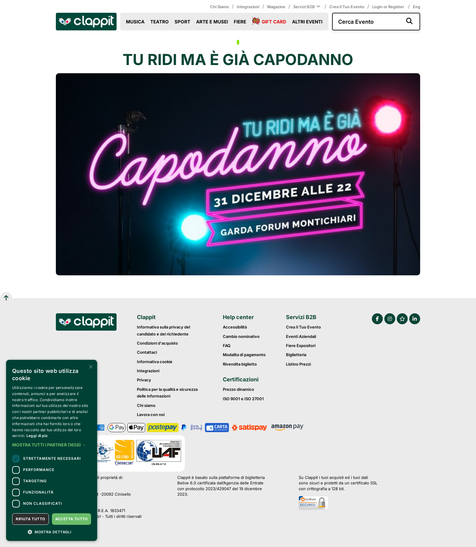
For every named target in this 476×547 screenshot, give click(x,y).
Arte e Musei (212, 22)
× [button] (90, 366)
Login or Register (388, 6)
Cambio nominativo (241, 336)
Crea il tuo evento (346, 6)
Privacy (144, 379)
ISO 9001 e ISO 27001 (243, 398)
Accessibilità (235, 327)
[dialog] (51, 450)
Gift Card (269, 21)
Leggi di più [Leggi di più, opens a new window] (37, 435)
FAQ (226, 345)
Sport (182, 22)
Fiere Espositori (300, 345)
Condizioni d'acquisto (157, 343)
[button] (51, 445)
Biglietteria (296, 354)
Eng (416, 6)
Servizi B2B (307, 6)
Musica (135, 22)
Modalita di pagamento (244, 354)
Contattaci (147, 352)
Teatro (159, 22)
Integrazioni (248, 6)
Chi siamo (219, 6)
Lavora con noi (151, 414)
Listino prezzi (298, 364)
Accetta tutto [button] (71, 519)
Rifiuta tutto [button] (30, 519)
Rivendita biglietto (240, 364)
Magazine (276, 6)
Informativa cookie (154, 361)
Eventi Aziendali (301, 336)
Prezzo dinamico (238, 389)
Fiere (240, 22)
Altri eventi (307, 22)
